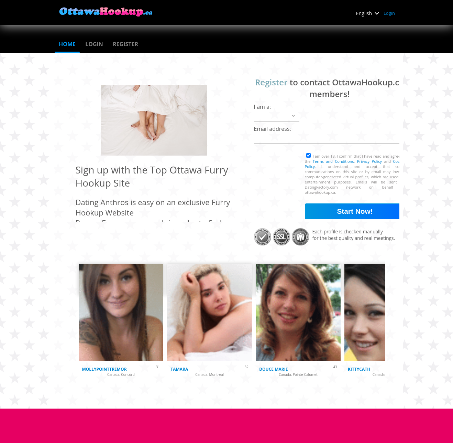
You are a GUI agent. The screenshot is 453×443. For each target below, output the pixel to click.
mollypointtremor (104, 369)
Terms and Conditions (333, 161)
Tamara (179, 369)
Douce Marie (273, 369)
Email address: (272, 129)
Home (67, 44)
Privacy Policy (369, 161)
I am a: (262, 106)
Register (125, 44)
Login (389, 13)
